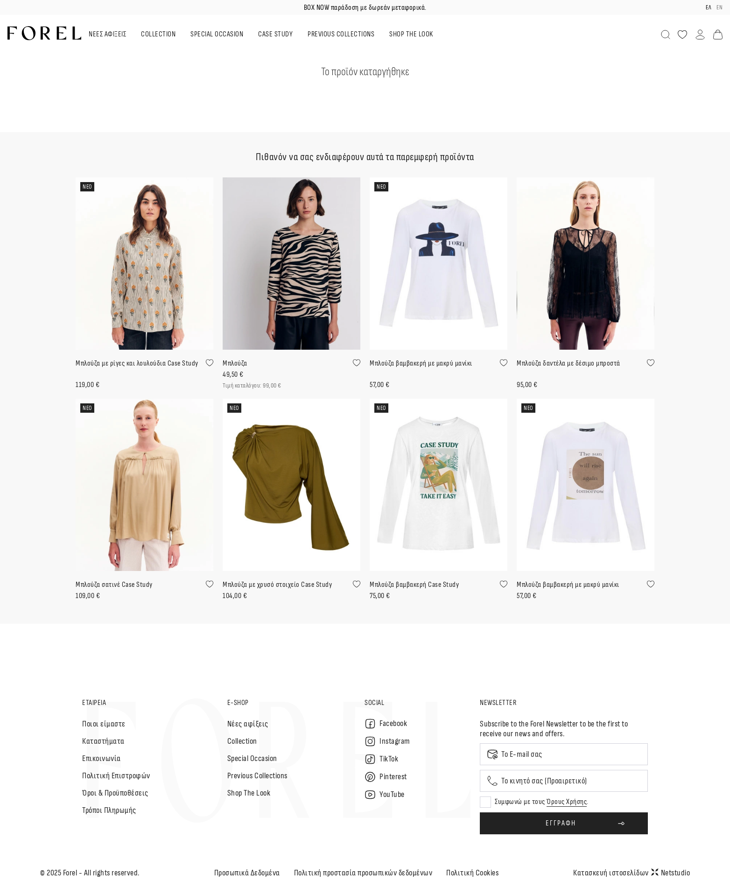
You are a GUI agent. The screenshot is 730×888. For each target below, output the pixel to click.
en (719, 7)
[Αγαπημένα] (682, 34)
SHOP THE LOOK (411, 34)
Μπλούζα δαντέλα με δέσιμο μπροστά (568, 363)
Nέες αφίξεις (247, 724)
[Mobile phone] (564, 781)
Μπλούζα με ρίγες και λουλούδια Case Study (137, 363)
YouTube (385, 794)
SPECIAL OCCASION (216, 34)
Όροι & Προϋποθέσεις (115, 793)
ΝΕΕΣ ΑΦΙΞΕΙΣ (107, 34)
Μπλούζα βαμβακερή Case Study (414, 584)
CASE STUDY (275, 34)
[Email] (564, 754)
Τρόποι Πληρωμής (109, 810)
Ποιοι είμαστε (104, 724)
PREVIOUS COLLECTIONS (341, 34)
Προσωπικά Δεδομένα (247, 873)
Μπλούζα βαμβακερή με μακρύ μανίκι (421, 363)
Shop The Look (249, 793)
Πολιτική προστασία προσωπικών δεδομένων (363, 873)
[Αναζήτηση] (665, 34)
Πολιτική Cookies (472, 873)
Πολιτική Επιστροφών (116, 776)
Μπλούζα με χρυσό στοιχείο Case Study (277, 584)
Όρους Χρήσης (567, 801)
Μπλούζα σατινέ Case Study (114, 584)
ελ (708, 7)
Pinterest (386, 776)
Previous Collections (257, 776)
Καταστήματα (103, 741)
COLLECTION (158, 34)
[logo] (44, 33)
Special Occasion (252, 758)
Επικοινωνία (101, 758)
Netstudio (670, 873)
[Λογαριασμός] (700, 34)
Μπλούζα (235, 363)
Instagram (387, 741)
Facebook (386, 723)
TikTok (381, 759)
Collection (242, 741)
